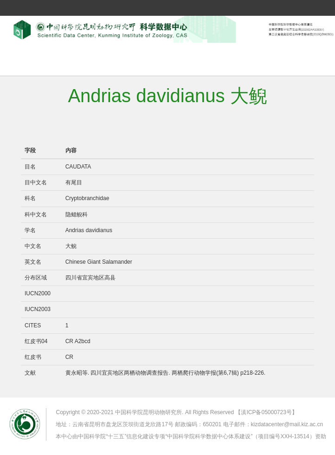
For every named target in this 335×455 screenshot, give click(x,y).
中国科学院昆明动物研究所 (148, 412)
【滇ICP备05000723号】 (266, 412)
